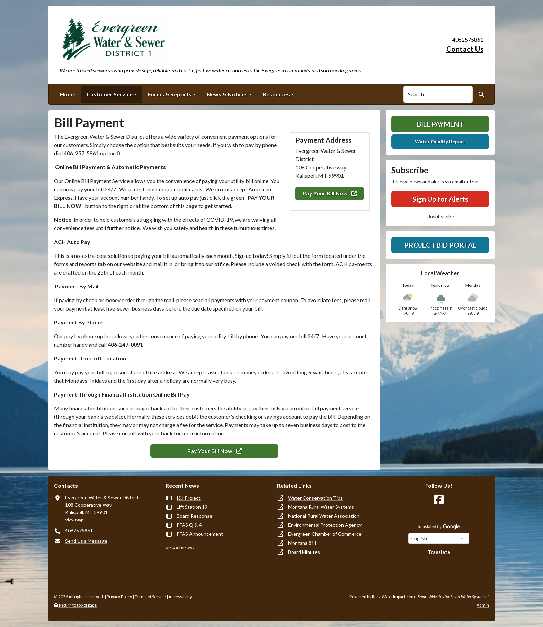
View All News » (180, 547)
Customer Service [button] (110, 94)
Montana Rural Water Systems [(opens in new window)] (321, 507)
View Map (74, 519)
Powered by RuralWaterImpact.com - (419, 596)
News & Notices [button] (227, 94)
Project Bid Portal (440, 245)
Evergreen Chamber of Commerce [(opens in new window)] (325, 534)
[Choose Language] (438, 538)
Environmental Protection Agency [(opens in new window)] (325, 525)
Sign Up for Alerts (440, 199)
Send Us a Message (86, 541)
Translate (439, 552)
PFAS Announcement (200, 534)
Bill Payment (440, 124)
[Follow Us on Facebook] (439, 499)
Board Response (194, 516)
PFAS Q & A (189, 525)
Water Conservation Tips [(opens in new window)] (315, 498)
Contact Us (464, 49)
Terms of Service (150, 596)
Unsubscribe (440, 216)
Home (67, 94)
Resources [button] (276, 94)
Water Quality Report (440, 142)
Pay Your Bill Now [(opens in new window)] (330, 193)
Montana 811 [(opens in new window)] (302, 543)
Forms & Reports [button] (170, 94)
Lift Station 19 (192, 507)
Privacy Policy (119, 596)
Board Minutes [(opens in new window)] (304, 552)
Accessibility (180, 596)
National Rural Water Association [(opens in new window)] (323, 516)
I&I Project (189, 498)
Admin (483, 605)
